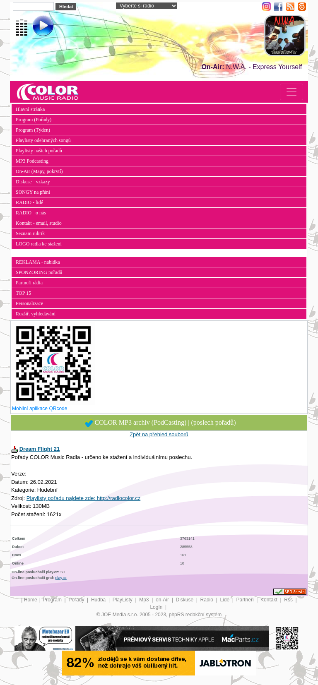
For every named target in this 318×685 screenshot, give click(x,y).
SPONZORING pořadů (39, 272)
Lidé (225, 600)
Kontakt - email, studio (39, 223)
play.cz (61, 578)
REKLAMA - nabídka (38, 262)
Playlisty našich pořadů (39, 151)
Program (53, 600)
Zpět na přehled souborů (159, 434)
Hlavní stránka (30, 109)
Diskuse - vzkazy (33, 182)
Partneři (245, 600)
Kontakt (269, 600)
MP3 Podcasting (32, 161)
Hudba (99, 600)
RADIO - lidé (29, 202)
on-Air (163, 600)
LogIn (157, 607)
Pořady (76, 600)
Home (30, 600)
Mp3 (144, 600)
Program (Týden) (33, 130)
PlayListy (123, 600)
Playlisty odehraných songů (43, 140)
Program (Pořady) (33, 120)
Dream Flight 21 (39, 449)
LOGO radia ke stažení (39, 244)
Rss (289, 600)
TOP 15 (23, 293)
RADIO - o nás (31, 213)
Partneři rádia (29, 283)
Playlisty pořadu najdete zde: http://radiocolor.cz (83, 498)
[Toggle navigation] (291, 92)
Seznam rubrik (30, 233)
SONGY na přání (33, 192)
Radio (207, 600)
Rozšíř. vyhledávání (35, 314)
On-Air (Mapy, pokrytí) (39, 171)
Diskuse (185, 600)
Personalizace (29, 303)
